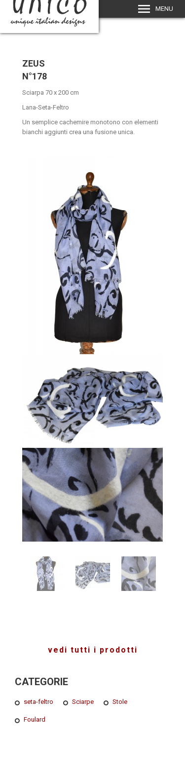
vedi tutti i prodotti (93, 650)
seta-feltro (38, 701)
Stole (119, 701)
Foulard (34, 719)
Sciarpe (83, 701)
